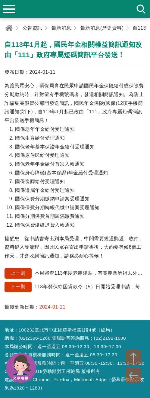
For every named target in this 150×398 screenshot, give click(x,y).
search (141, 9)
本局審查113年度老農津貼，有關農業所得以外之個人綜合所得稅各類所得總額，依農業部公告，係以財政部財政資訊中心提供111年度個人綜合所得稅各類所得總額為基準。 (75, 273)
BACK (133, 375)
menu (9, 9)
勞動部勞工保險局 (75, 9)
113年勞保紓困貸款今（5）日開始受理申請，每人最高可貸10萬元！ (75, 287)
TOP (133, 357)
